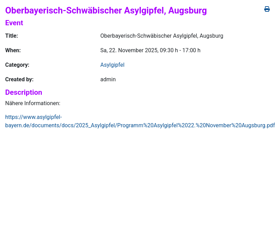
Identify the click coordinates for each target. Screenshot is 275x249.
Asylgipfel (112, 65)
